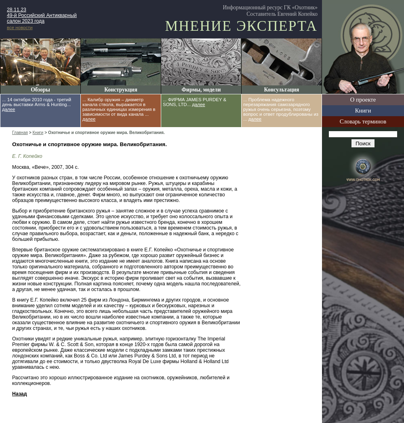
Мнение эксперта (241, 26)
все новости (20, 27)
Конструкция (120, 90)
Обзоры (40, 90)
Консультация (281, 90)
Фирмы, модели (201, 90)
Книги (363, 110)
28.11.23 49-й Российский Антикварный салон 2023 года (42, 15)
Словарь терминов (363, 121)
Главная (20, 132)
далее (8, 109)
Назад (19, 394)
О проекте (363, 99)
